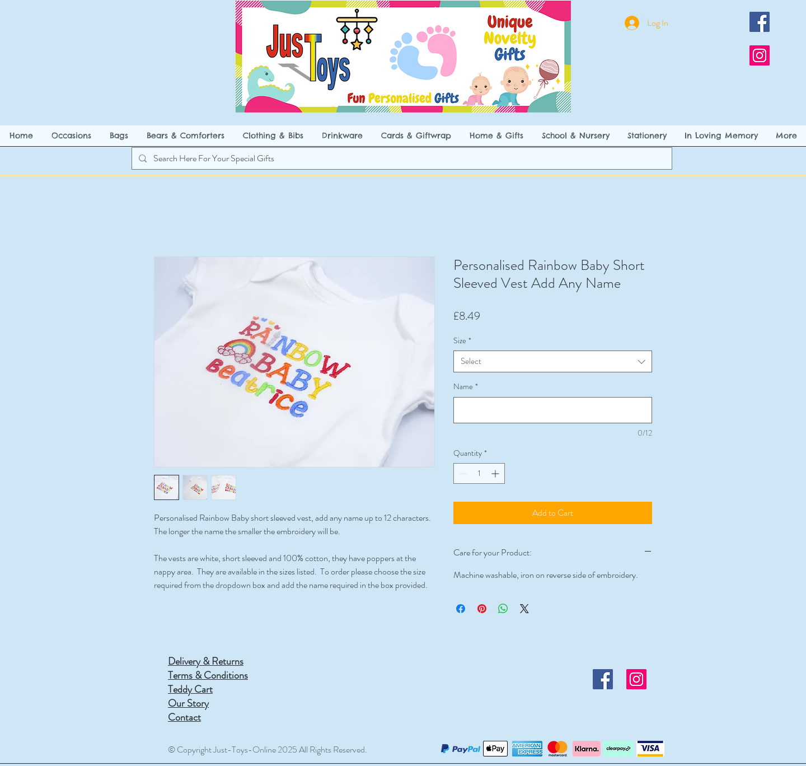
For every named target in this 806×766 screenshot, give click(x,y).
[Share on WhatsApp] (503, 608)
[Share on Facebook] (460, 608)
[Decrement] (462, 473)
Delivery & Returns (205, 661)
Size (462, 340)
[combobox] (552, 361)
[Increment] (496, 473)
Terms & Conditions (208, 675)
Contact (184, 717)
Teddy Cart (190, 689)
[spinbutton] (479, 473)
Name (465, 386)
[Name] (553, 410)
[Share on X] (524, 608)
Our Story (188, 703)
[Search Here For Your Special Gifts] (400, 158)
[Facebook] (759, 22)
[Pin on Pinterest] (482, 608)
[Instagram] (759, 55)
